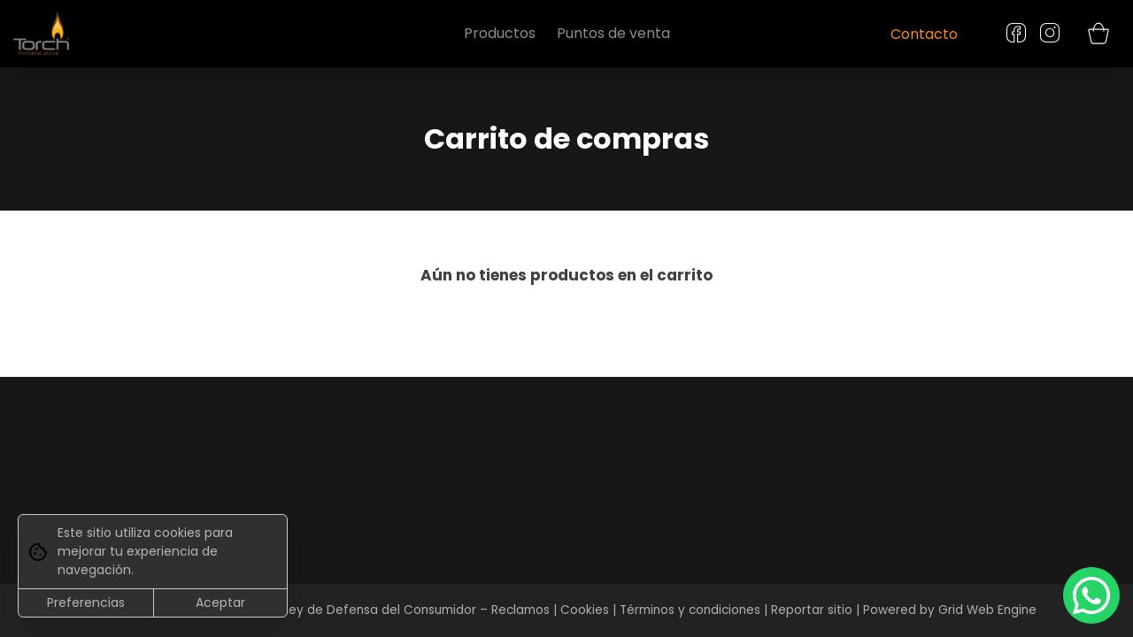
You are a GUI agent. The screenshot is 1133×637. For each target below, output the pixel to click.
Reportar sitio (811, 610)
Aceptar (220, 602)
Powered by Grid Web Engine (950, 610)
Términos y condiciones (690, 610)
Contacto (924, 34)
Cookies (584, 610)
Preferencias (86, 602)
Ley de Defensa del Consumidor (379, 610)
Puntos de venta (613, 33)
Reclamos (520, 610)
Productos (500, 33)
